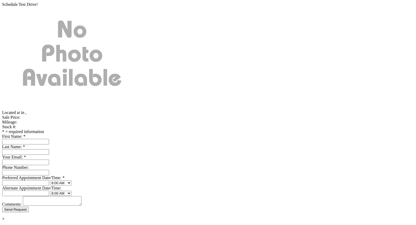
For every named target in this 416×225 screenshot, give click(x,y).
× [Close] (3, 220)
